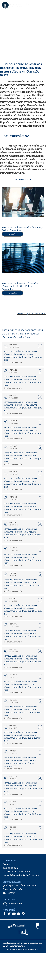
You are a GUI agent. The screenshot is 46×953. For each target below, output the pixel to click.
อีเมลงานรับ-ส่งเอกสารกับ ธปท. (17, 871)
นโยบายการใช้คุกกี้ (17, 945)
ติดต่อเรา (7, 864)
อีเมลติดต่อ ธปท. (10, 868)
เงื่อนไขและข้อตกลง (11, 942)
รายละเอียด (13, 234)
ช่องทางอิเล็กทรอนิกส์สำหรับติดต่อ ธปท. (21, 875)
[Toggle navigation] (41, 5)
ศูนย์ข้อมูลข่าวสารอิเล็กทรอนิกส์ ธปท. (19, 885)
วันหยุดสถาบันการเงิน (13, 889)
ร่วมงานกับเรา (9, 892)
